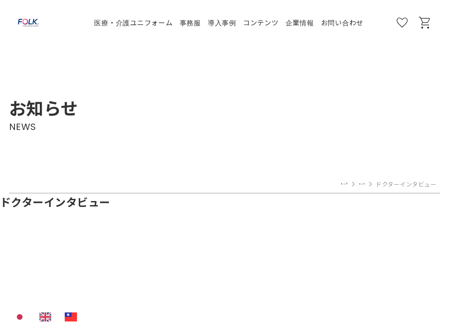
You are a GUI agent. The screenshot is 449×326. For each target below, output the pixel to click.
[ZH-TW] (73, 316)
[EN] (48, 316)
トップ (327, 184)
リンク (356, 184)
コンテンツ (261, 22)
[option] (48, 316)
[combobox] (22, 316)
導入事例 (222, 22)
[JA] (22, 316)
